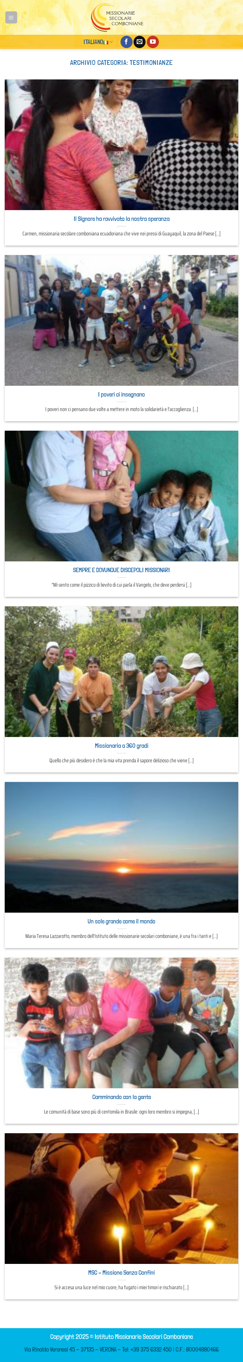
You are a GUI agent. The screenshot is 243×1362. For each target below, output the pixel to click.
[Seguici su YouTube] (153, 42)
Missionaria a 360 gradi (121, 745)
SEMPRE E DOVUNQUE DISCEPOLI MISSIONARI (121, 570)
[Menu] (11, 17)
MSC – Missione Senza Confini (121, 1272)
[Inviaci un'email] (140, 42)
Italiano (98, 42)
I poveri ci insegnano (121, 394)
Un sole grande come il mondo (121, 921)
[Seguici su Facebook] (127, 42)
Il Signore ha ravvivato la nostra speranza (122, 218)
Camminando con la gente (121, 1097)
